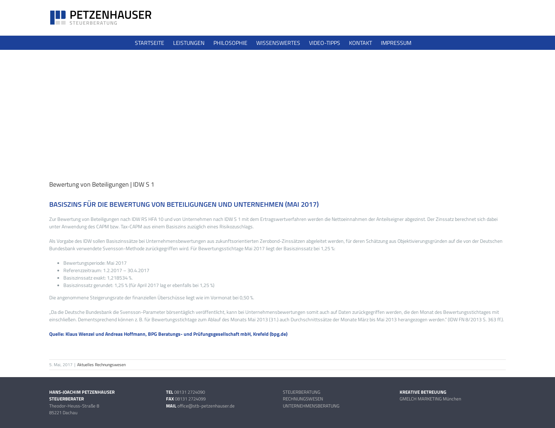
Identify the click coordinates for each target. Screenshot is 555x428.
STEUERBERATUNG (301, 391)
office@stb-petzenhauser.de (206, 405)
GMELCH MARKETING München (430, 398)
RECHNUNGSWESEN (303, 398)
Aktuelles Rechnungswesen (101, 364)
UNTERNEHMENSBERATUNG (311, 405)
